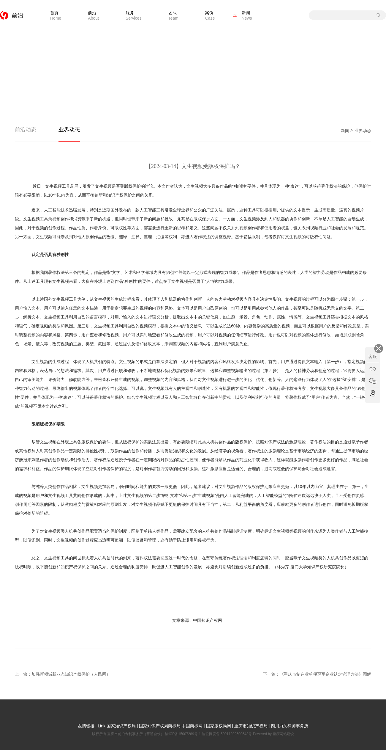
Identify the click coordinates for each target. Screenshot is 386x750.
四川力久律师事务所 (289, 726)
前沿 (93, 15)
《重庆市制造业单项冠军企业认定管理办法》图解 (325, 674)
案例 (210, 15)
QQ (372, 368)
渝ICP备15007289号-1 (183, 734)
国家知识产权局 (120, 726)
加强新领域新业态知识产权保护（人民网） (70, 674)
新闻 (247, 15)
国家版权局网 (218, 726)
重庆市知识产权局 (251, 726)
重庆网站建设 (283, 734)
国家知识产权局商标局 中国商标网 (171, 726)
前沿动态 (25, 130)
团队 (173, 15)
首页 (55, 15)
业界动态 (69, 130)
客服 (372, 356)
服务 (134, 15)
